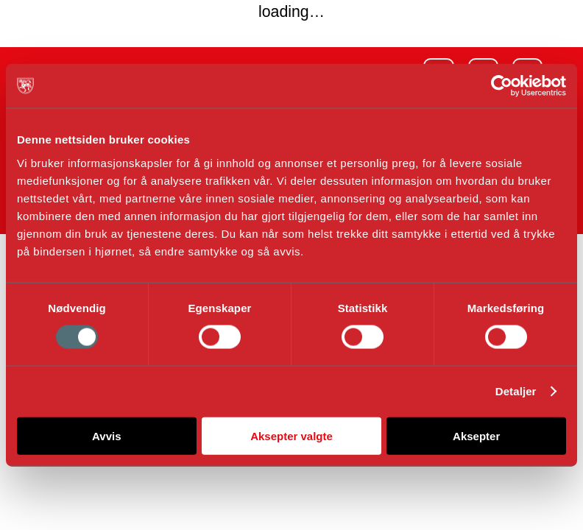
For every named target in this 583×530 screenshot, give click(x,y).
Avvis (106, 435)
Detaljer (516, 391)
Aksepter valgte (291, 435)
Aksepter (476, 435)
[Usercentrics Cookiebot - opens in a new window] (501, 86)
